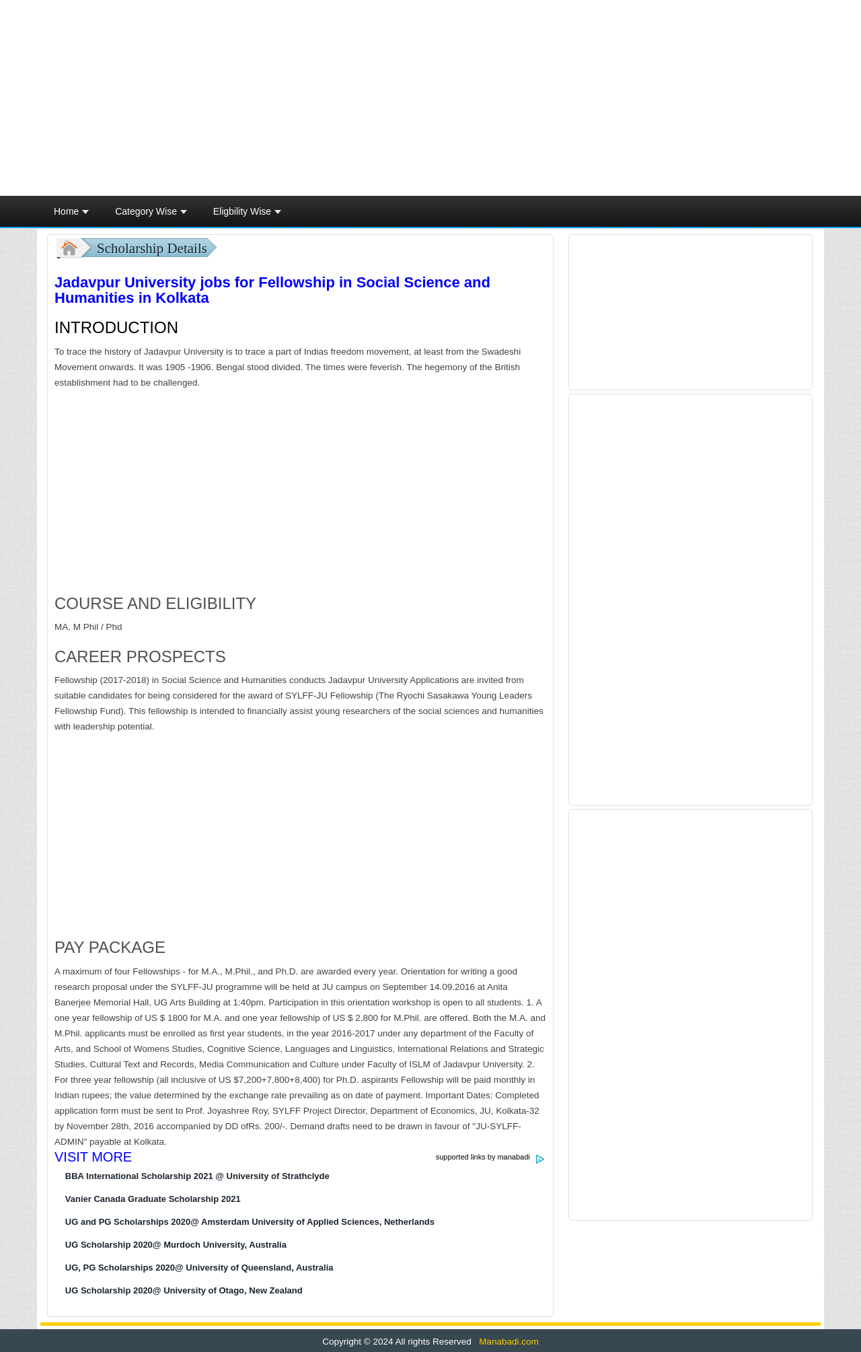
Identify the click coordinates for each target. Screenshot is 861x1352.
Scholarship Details (152, 248)
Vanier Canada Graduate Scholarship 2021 (153, 1199)
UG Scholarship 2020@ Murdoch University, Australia (176, 1245)
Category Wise (151, 215)
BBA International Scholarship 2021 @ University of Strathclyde (197, 1176)
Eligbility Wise (247, 215)
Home (71, 215)
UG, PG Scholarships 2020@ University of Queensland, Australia (199, 1267)
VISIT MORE (93, 1156)
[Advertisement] (560, 98)
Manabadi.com (507, 1342)
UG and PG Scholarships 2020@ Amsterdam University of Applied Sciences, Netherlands (250, 1222)
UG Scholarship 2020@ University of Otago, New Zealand (184, 1290)
